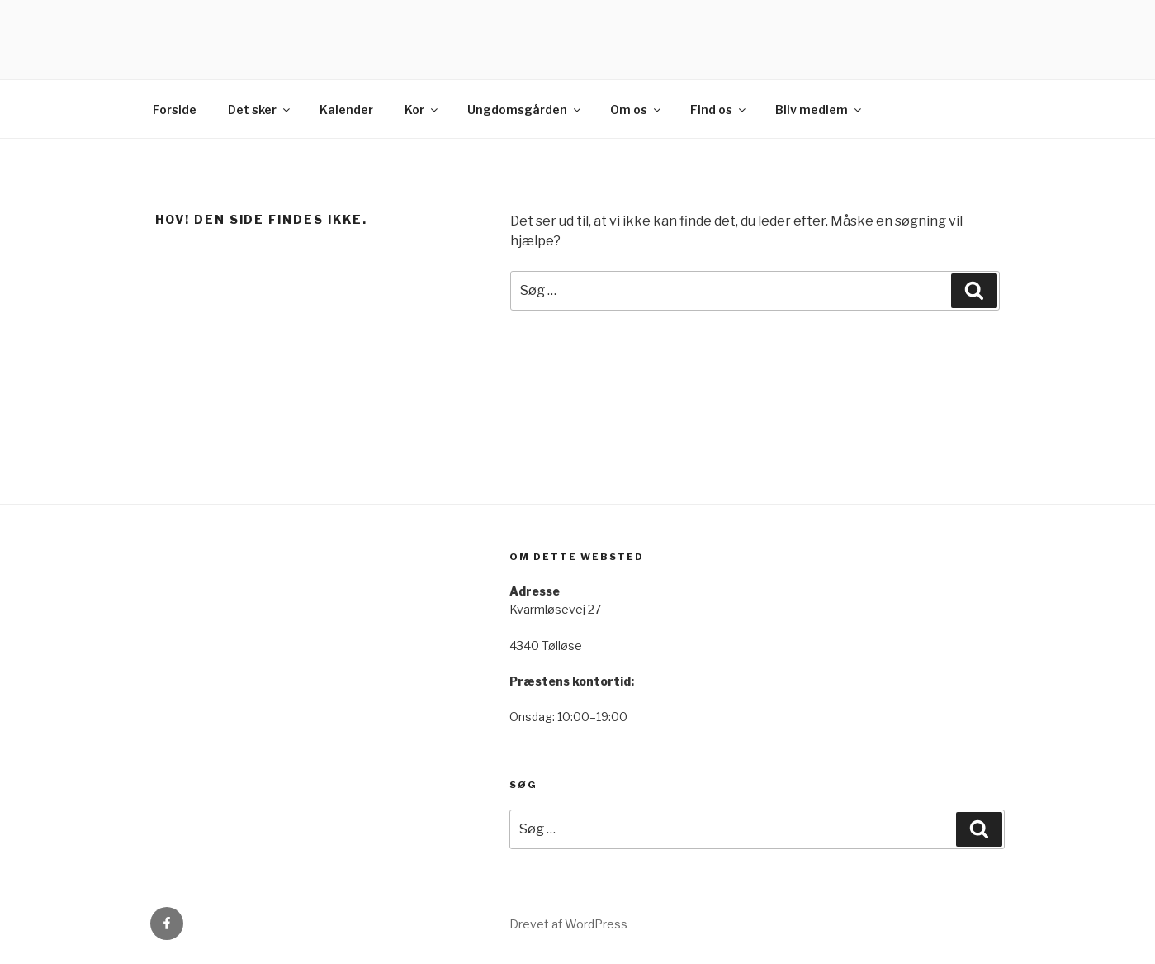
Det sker (260, 109)
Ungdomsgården (525, 109)
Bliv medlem (819, 109)
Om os (636, 109)
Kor (422, 109)
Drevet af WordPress (568, 924)
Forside (174, 109)
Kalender (346, 109)
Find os (719, 109)
